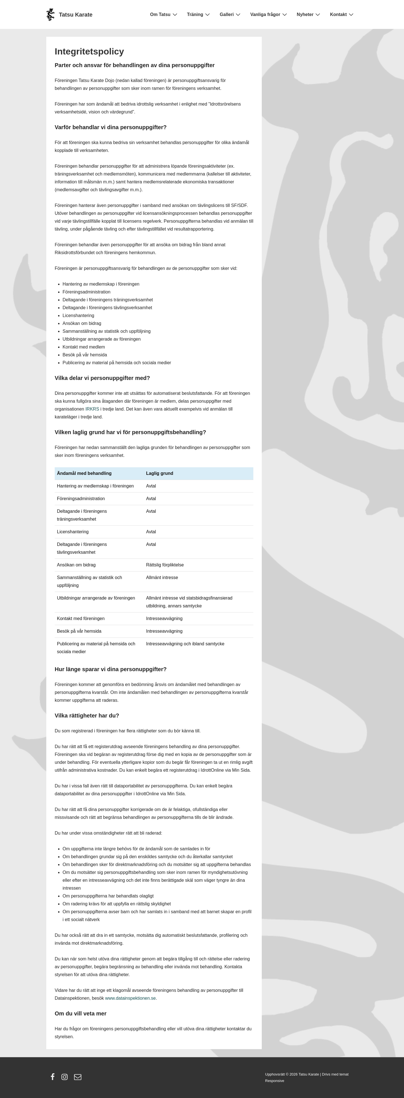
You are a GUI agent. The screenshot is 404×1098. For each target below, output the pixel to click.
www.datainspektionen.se (130, 998)
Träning (199, 14)
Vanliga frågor (269, 14)
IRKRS (92, 409)
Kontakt (342, 14)
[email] (78, 1079)
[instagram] (65, 1079)
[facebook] (53, 1079)
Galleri (231, 14)
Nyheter (309, 14)
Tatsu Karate (76, 15)
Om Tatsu (164, 14)
